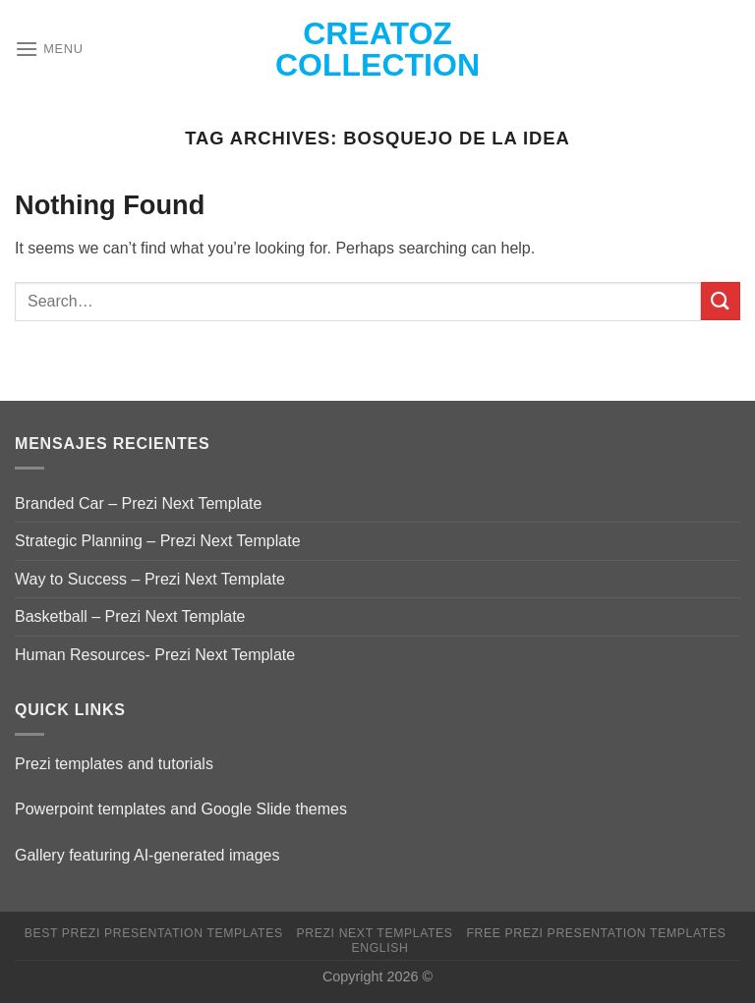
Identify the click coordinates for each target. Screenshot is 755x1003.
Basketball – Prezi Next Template (130, 616)
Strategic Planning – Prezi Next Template (158, 540)
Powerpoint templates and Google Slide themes (181, 809)
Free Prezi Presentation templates (596, 933)
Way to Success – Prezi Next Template (150, 579)
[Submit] (720, 301)
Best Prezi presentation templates (154, 933)
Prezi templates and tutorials (114, 763)
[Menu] (49, 49)
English (379, 948)
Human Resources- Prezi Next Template (155, 654)
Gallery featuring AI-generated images (147, 855)
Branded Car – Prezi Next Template (138, 503)
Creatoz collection (377, 49)
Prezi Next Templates (375, 933)
